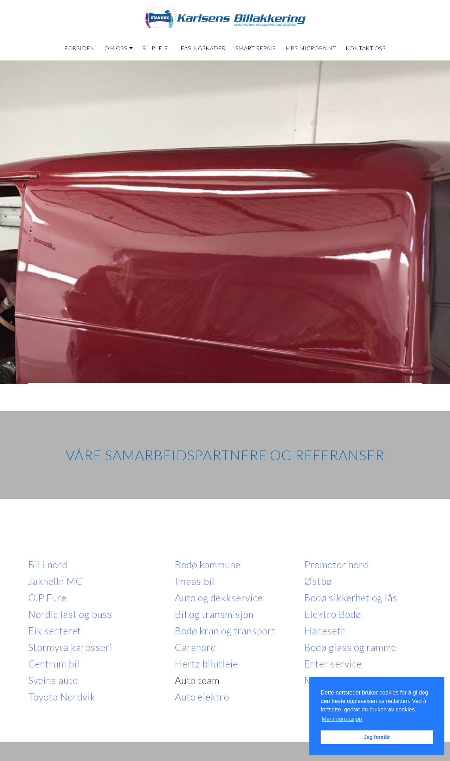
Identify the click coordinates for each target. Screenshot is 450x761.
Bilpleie (155, 48)
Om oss (118, 48)
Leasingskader (201, 48)
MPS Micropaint (310, 48)
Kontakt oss (366, 48)
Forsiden (79, 48)
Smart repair (255, 48)
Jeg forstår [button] (377, 737)
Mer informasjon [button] (342, 719)
